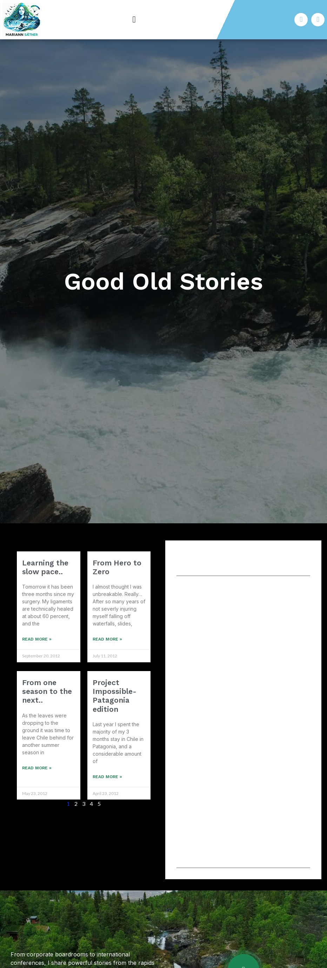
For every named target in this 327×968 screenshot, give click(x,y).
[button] (134, 19)
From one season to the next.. (47, 691)
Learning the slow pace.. (45, 567)
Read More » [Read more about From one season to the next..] (37, 767)
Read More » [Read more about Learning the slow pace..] (37, 639)
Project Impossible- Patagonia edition (114, 696)
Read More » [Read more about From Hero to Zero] (107, 639)
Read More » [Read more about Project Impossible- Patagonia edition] (107, 776)
